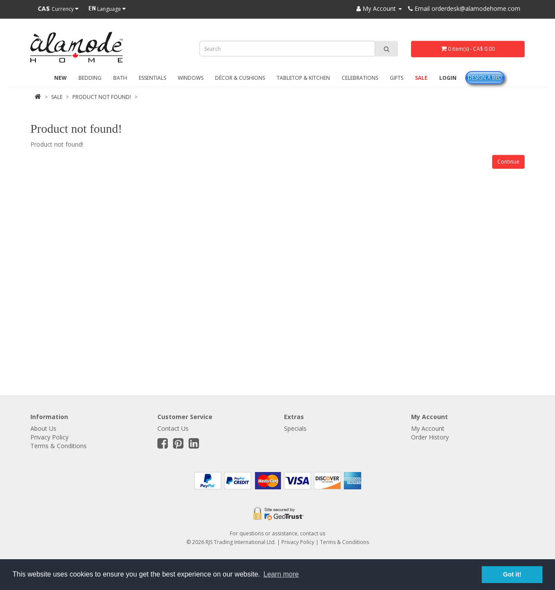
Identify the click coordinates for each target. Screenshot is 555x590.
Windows (190, 78)
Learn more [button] (281, 574)
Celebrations (360, 78)
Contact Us (173, 428)
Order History (430, 437)
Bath (120, 78)
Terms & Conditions (58, 446)
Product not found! (101, 97)
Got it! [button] (512, 574)
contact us (312, 533)
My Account (427, 428)
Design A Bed (485, 77)
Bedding (89, 78)
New (60, 78)
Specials (295, 428)
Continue (508, 161)
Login (448, 78)
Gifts (396, 78)
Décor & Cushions (240, 78)
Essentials (152, 78)
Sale (421, 78)
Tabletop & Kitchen (303, 78)
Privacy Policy (49, 437)
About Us (43, 428)
